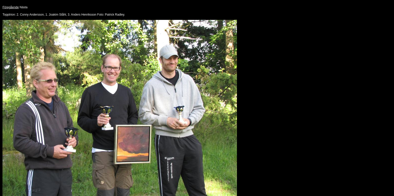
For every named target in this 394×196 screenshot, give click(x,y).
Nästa (23, 7)
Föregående (11, 7)
